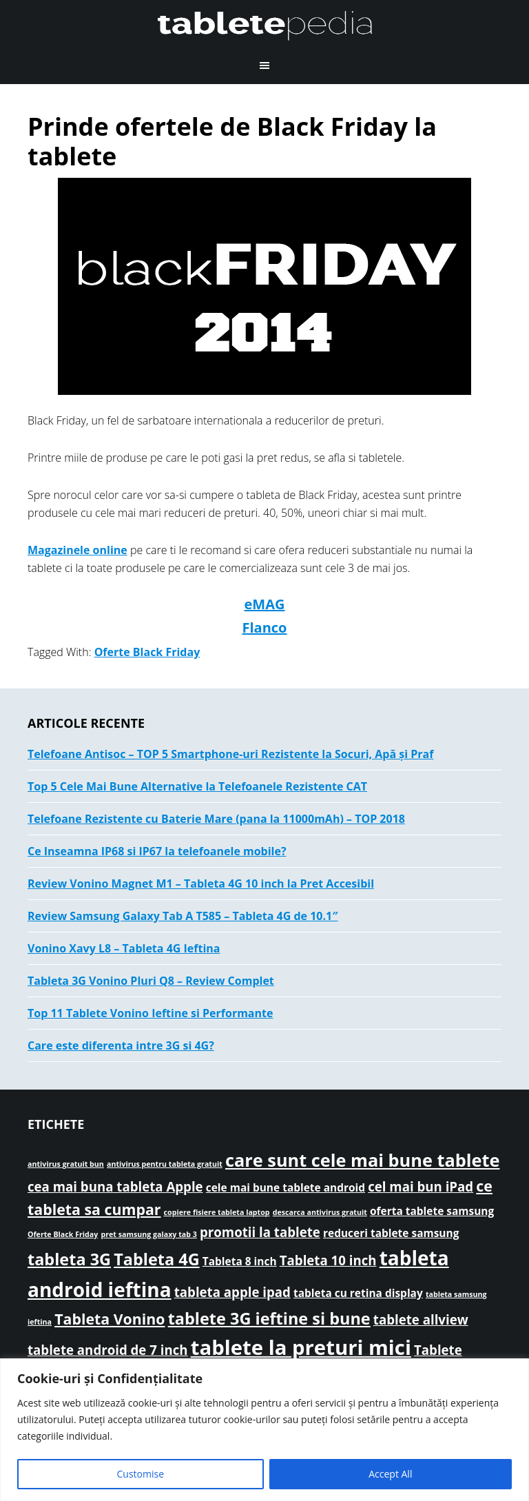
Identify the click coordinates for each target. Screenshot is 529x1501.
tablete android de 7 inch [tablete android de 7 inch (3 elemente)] (108, 1349)
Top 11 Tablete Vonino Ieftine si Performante (150, 1013)
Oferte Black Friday (147, 652)
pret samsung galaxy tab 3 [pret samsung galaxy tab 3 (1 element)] (148, 1234)
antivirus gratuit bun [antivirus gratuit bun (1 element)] (66, 1164)
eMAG (265, 604)
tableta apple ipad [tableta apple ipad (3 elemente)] (232, 1291)
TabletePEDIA (264, 24)
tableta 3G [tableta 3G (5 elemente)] (69, 1259)
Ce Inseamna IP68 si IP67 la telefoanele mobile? (157, 851)
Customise (141, 1473)
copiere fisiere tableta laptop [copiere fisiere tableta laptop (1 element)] (217, 1212)
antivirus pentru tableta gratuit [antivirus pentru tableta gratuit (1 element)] (164, 1164)
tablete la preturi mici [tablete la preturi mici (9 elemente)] (301, 1347)
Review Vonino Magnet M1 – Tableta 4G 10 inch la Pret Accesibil (201, 883)
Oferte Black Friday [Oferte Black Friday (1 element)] (63, 1234)
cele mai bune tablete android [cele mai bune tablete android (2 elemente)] (285, 1187)
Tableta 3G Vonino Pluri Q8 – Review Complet (151, 980)
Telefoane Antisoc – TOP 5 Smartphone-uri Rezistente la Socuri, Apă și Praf (230, 754)
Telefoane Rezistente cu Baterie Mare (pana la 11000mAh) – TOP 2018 (216, 818)
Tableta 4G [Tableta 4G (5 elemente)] (156, 1259)
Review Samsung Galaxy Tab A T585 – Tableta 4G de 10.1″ (183, 915)
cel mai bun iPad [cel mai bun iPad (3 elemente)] (420, 1186)
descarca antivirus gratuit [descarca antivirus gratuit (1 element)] (320, 1212)
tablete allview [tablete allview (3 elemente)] (420, 1319)
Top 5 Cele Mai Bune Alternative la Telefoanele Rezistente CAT (197, 786)
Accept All (390, 1473)
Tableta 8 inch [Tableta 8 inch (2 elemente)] (240, 1261)
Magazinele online (77, 550)
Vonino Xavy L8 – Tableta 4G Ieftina (124, 948)
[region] (264, 1429)
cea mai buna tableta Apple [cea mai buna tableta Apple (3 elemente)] (115, 1186)
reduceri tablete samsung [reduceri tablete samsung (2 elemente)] (391, 1232)
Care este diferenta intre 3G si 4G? (121, 1045)
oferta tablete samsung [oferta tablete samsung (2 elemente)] (432, 1210)
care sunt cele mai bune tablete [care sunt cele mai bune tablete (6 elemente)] (362, 1160)
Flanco (264, 627)
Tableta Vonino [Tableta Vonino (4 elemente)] (109, 1319)
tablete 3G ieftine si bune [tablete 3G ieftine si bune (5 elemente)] (269, 1318)
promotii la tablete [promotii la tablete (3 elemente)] (260, 1231)
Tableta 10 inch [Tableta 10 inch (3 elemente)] (328, 1260)
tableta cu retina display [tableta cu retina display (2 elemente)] (358, 1292)
